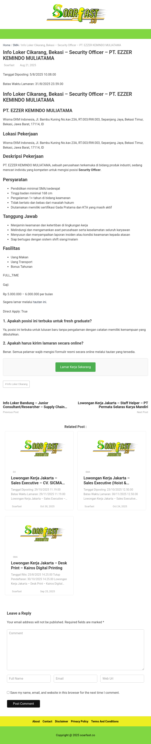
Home (6, 45)
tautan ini (39, 302)
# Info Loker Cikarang (16, 384)
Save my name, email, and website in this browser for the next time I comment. (65, 693)
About (36, 721)
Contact (47, 721)
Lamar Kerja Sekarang (75, 367)
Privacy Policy (79, 721)
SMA (16, 45)
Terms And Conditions (105, 721)
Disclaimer (61, 721)
